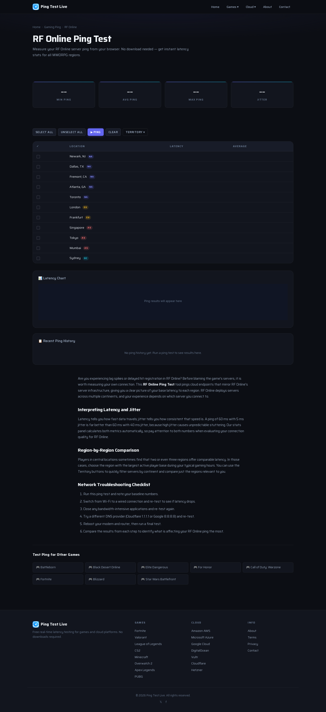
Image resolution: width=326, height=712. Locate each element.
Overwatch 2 (143, 663)
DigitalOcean (200, 650)
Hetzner (197, 670)
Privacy (253, 644)
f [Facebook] (166, 702)
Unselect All (72, 132)
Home (215, 7)
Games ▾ (233, 7)
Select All (44, 132)
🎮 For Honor (203, 567)
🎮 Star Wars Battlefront (158, 579)
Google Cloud (200, 644)
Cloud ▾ (251, 7)
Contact (284, 7)
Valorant (141, 637)
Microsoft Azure (202, 637)
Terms (252, 637)
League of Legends (148, 644)
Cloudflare (198, 663)
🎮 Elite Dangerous (154, 567)
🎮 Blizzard (96, 579)
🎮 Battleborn (46, 567)
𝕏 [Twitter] (161, 702)
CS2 (137, 650)
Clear (113, 132)
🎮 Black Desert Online (104, 567)
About (267, 7)
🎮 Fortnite (44, 579)
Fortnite (140, 630)
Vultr (194, 657)
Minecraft (141, 657)
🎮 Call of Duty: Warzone (263, 567)
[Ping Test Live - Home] (50, 6)
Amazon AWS (200, 630)
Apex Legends (145, 670)
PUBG (139, 676)
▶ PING (96, 132)
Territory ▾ (135, 132)
